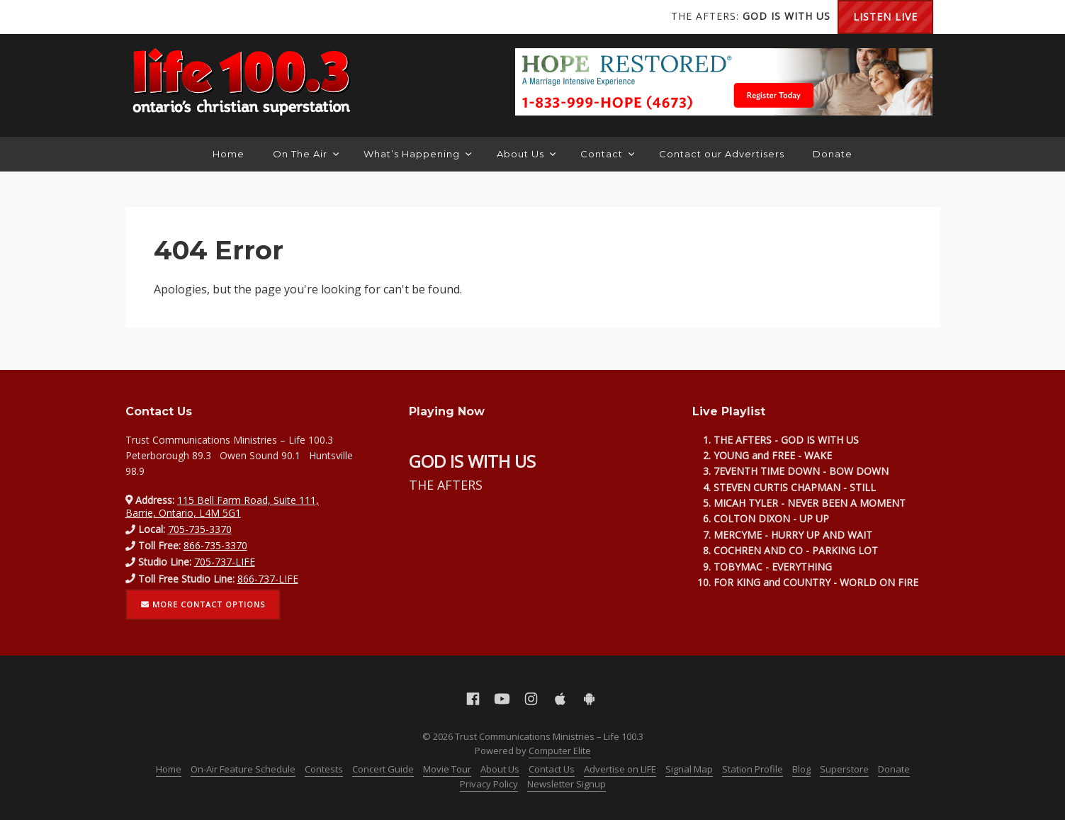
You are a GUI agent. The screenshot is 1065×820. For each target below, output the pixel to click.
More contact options (203, 604)
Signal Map (689, 769)
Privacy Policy (489, 783)
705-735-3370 (200, 529)
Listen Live (885, 16)
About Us (526, 153)
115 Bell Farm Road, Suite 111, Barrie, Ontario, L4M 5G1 (222, 506)
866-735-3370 (215, 545)
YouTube (175, 17)
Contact (607, 153)
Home (228, 153)
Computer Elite (560, 750)
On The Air (306, 153)
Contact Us (552, 769)
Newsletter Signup (566, 783)
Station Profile (752, 769)
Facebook (146, 17)
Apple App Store (231, 17)
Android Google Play (260, 17)
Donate (832, 153)
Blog (801, 769)
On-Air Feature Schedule (243, 769)
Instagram (203, 17)
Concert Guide (383, 769)
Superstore (844, 769)
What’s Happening (417, 153)
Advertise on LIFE (620, 769)
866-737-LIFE (267, 578)
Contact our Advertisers (721, 153)
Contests (324, 769)
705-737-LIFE (224, 561)
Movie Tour (447, 769)
